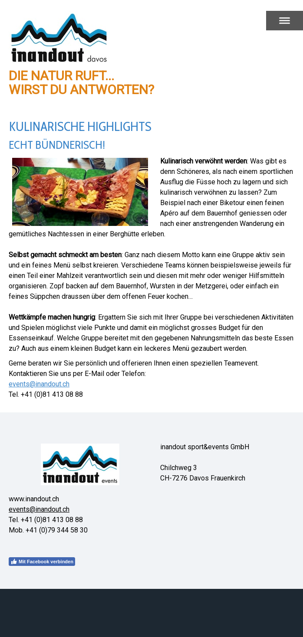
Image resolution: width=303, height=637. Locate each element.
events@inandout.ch (39, 384)
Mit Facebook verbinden (41, 561)
